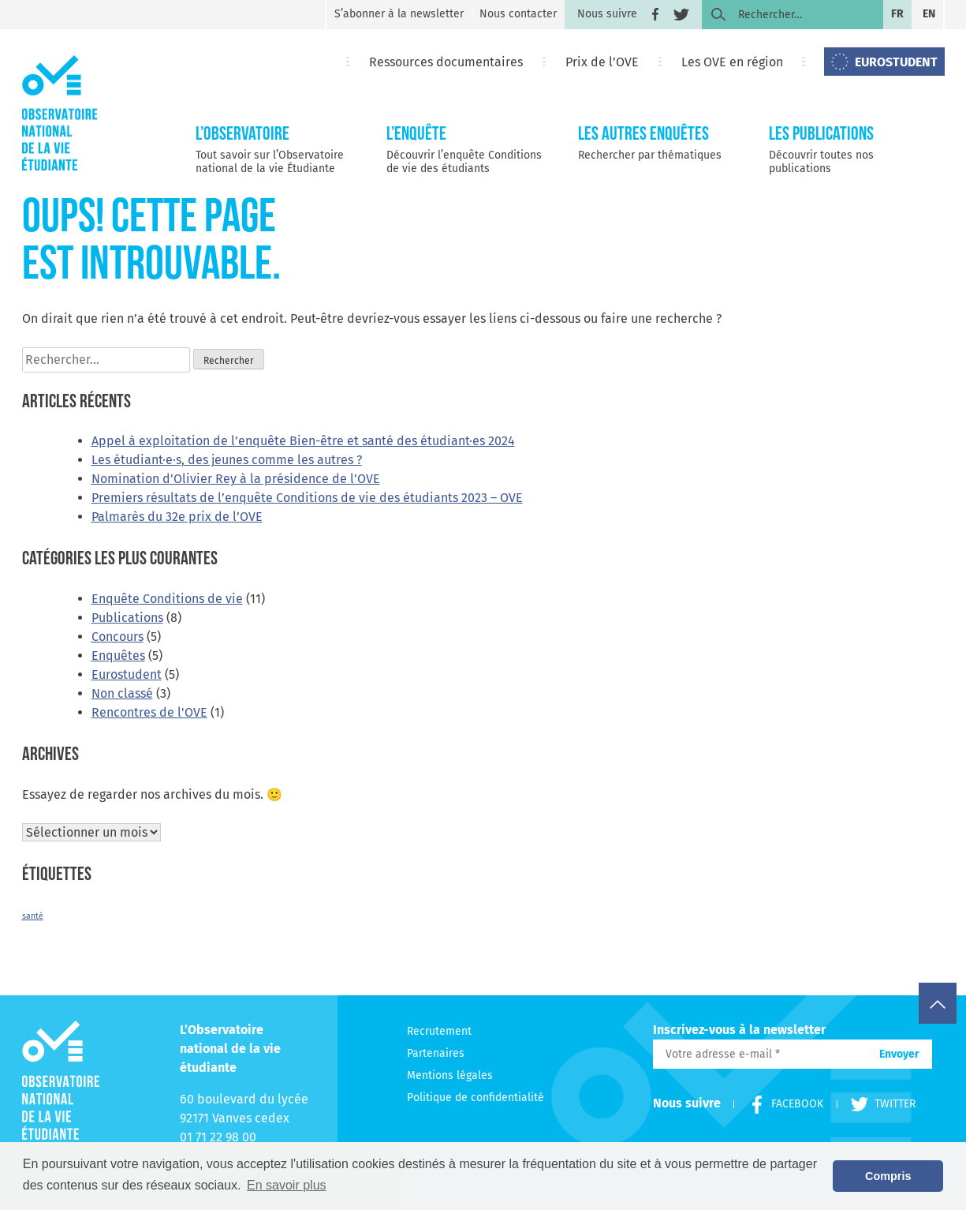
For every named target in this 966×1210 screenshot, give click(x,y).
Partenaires (435, 1053)
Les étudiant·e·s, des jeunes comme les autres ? (226, 459)
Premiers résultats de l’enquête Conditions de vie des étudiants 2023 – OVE (307, 497)
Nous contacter (518, 14)
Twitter (876, 1104)
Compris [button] (888, 1176)
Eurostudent (126, 674)
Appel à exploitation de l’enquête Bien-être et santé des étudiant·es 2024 (303, 440)
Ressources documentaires (446, 61)
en (929, 14)
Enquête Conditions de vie (167, 598)
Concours (117, 636)
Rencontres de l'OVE (149, 712)
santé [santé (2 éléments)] (32, 916)
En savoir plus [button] (286, 1185)
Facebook (779, 1104)
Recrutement (439, 1031)
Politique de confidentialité (475, 1097)
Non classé (122, 693)
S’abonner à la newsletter (399, 14)
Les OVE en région (732, 61)
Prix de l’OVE (602, 61)
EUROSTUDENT (896, 61)
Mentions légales (450, 1075)
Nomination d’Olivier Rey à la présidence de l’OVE (235, 478)
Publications (127, 617)
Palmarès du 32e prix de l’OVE (177, 516)
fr (897, 14)
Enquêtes (118, 655)
